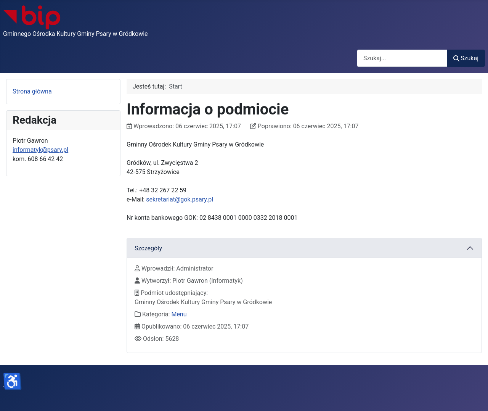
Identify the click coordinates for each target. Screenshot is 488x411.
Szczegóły (148, 248)
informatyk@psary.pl (40, 149)
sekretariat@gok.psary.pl (179, 199)
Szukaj (465, 58)
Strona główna (32, 91)
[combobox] (402, 58)
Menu (178, 314)
